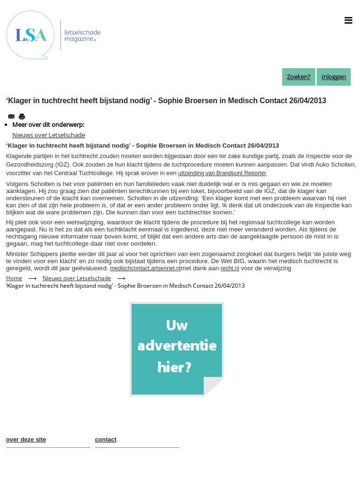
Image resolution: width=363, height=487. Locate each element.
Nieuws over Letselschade (48, 135)
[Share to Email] (11, 116)
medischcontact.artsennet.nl (145, 268)
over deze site (26, 439)
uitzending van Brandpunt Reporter (222, 173)
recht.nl (230, 268)
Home (14, 278)
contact (106, 439)
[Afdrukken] (21, 116)
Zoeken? (299, 76)
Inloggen (333, 76)
